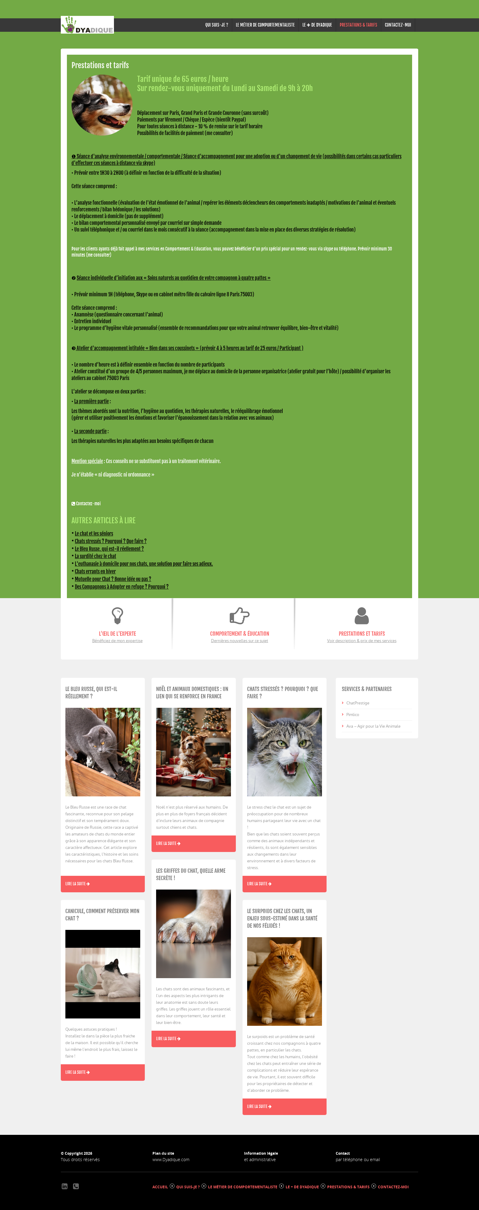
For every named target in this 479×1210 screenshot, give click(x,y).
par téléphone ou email (358, 1158)
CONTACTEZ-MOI (398, 24)
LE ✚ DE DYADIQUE (317, 24)
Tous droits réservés (80, 1158)
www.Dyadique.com (170, 1158)
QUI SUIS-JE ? (216, 24)
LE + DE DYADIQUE (302, 1185)
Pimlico (352, 713)
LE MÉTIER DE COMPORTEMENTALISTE (265, 24)
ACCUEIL (160, 1185)
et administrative (260, 1158)
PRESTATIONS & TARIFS (348, 1185)
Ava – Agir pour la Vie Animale (373, 724)
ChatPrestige (357, 701)
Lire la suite (77, 882)
